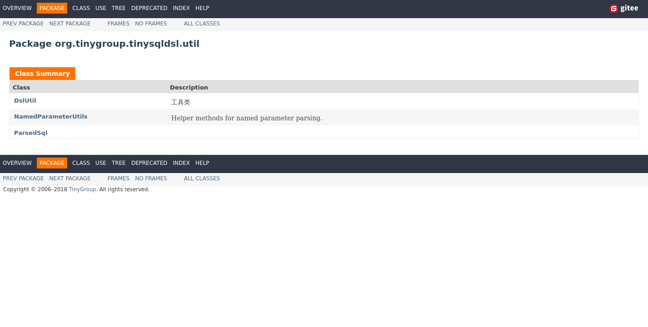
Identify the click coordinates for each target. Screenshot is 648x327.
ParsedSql (30, 132)
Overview (17, 8)
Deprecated (149, 8)
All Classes (202, 23)
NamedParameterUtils (51, 116)
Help (202, 8)
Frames (119, 23)
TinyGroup (82, 189)
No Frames (151, 23)
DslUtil (25, 100)
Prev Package (23, 23)
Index (181, 8)
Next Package (70, 23)
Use (100, 8)
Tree (119, 8)
